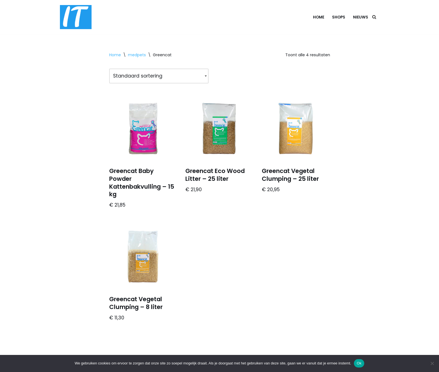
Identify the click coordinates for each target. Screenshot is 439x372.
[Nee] (432, 363)
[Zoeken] (374, 17)
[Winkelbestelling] (159, 76)
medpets (137, 55)
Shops (338, 17)
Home (318, 17)
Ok (359, 363)
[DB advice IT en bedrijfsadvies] (76, 17)
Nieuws (360, 17)
